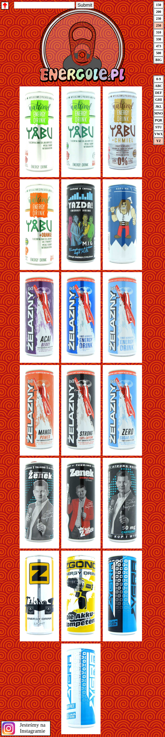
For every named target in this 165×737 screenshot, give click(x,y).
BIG (158, 60)
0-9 (158, 79)
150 (158, 5)
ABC (158, 86)
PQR (158, 120)
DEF (158, 93)
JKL (158, 106)
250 (158, 25)
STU (158, 127)
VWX (158, 134)
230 (158, 18)
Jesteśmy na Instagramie (32, 728)
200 (158, 12)
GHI (158, 99)
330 (158, 39)
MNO (158, 113)
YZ (158, 141)
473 (158, 46)
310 (158, 32)
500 (158, 53)
